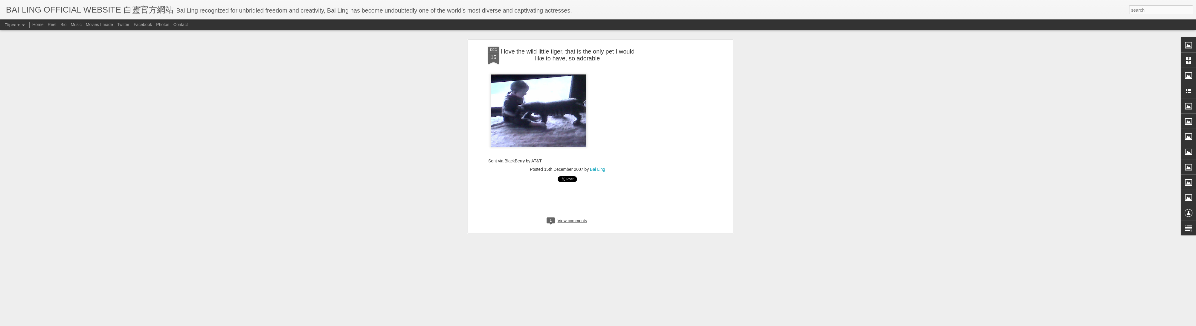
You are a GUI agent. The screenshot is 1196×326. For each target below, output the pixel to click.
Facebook (143, 24)
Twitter (123, 24)
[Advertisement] (680, 140)
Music (76, 24)
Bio (63, 24)
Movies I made (99, 24)
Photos (162, 24)
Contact (180, 24)
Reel (52, 24)
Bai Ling (597, 168)
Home (37, 24)
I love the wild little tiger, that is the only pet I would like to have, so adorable (567, 54)
